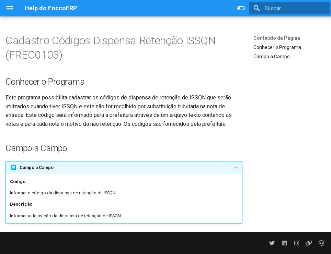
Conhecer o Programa (277, 47)
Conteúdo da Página (276, 38)
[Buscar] (289, 8)
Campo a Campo (271, 56)
